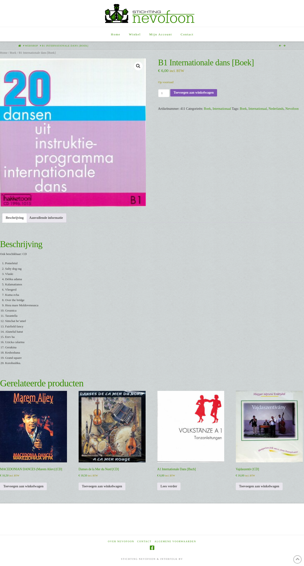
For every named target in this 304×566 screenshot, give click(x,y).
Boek (13, 52)
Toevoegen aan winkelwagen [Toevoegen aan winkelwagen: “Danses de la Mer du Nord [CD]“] (102, 486)
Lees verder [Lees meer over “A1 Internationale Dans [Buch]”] (169, 486)
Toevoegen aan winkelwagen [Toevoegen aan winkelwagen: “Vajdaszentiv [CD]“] (259, 486)
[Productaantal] (163, 93)
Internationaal (222, 108)
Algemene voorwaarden (175, 541)
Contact (144, 541)
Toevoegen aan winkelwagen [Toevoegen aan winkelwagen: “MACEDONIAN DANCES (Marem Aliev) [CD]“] (23, 486)
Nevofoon (292, 108)
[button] (138, 66)
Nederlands (276, 108)
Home (3, 52)
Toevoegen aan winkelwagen (194, 92)
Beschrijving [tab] (15, 218)
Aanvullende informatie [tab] (46, 218)
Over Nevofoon (121, 541)
